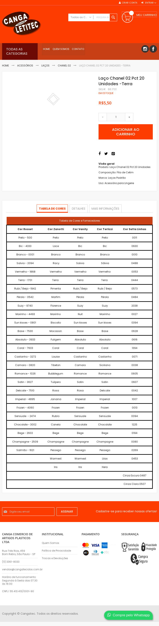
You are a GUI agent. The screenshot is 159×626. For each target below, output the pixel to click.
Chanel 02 (64, 65)
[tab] (52, 208)
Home (5, 65)
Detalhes (78, 208)
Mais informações (105, 208)
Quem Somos (50, 543)
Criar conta (129, 2)
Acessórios (25, 65)
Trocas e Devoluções (55, 558)
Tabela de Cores (52, 208)
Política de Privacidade (56, 550)
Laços (45, 65)
